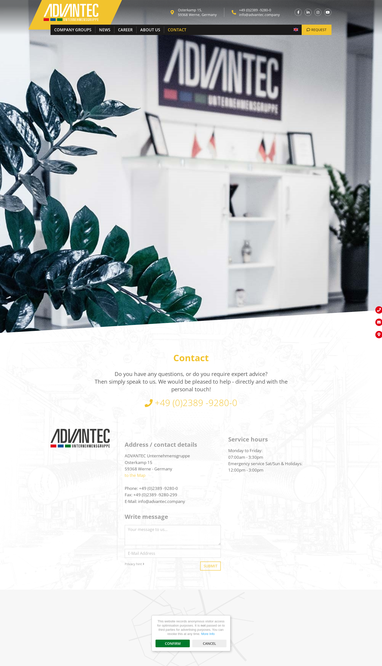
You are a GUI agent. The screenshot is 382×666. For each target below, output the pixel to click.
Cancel (209, 643)
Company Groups (72, 30)
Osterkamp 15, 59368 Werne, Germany (197, 12)
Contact (177, 30)
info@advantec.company (259, 14)
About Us (150, 30)
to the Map (135, 507)
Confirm (173, 643)
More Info (208, 634)
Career (125, 30)
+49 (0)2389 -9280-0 (255, 10)
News (104, 30)
